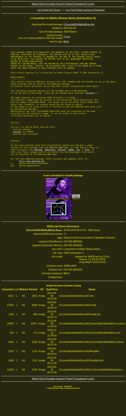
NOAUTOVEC (50, 169)
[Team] (69, 4)
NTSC (87, 169)
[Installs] (51, 4)
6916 (66, 41)
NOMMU (71, 169)
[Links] (90, 4)
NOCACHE (38, 169)
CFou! (66, 36)
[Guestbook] (80, 4)
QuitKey (90, 101)
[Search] (60, 4)
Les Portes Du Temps (48, 10)
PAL (78, 169)
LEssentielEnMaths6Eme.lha (78, 24)
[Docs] (42, 4)
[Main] (35, 4)
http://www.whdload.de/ (32, 183)
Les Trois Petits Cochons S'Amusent (85, 10)
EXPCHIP (62, 169)
